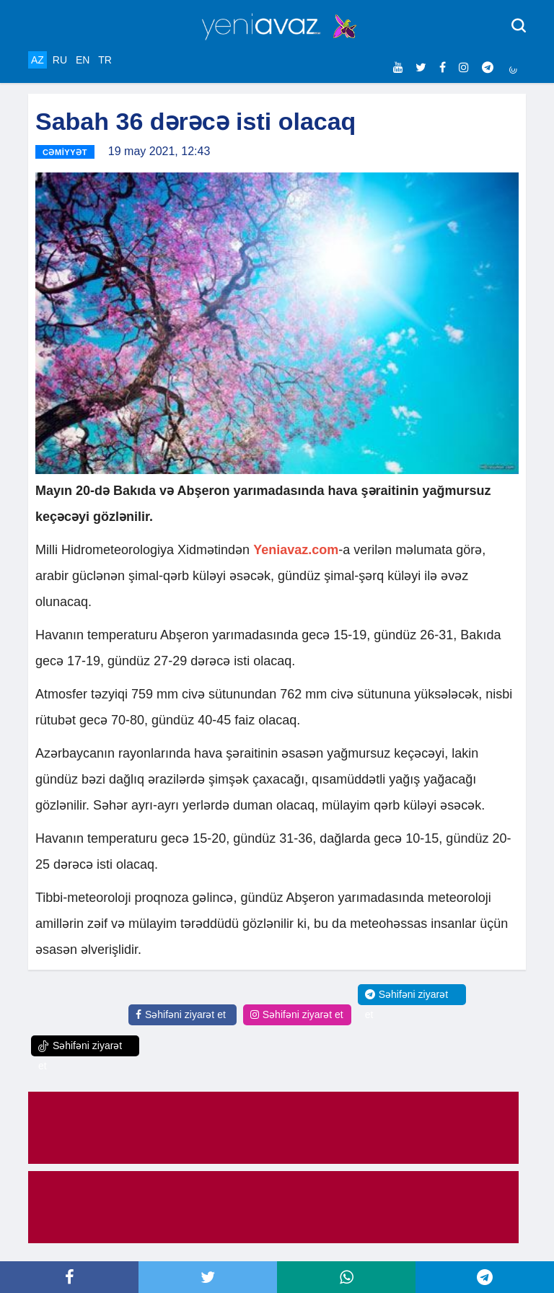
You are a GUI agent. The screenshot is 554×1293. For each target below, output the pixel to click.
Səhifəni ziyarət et (181, 1014)
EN (82, 60)
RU (60, 60)
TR (105, 60)
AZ (37, 60)
